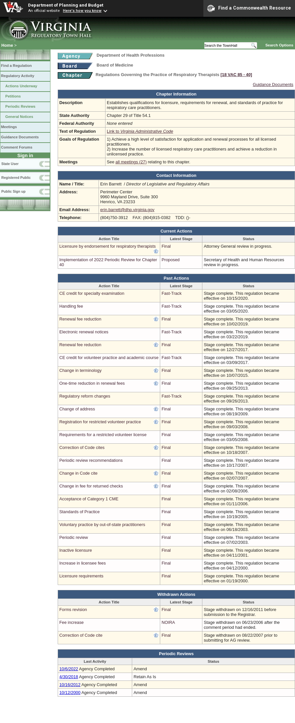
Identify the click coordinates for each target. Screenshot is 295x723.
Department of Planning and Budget (65, 5)
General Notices (19, 117)
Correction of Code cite (81, 635)
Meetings (9, 127)
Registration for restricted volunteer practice (100, 421)
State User (9, 164)
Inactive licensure (75, 550)
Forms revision (73, 609)
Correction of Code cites (81, 447)
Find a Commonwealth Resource (249, 8)
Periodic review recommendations (91, 460)
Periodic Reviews (20, 106)
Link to (140, 131)
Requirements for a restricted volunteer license (103, 434)
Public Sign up (13, 191)
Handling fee (71, 306)
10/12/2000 (69, 692)
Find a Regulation (16, 66)
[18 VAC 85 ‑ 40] (236, 74)
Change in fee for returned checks (91, 486)
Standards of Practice (79, 511)
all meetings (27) (131, 161)
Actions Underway (21, 86)
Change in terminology (80, 370)
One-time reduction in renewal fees (92, 383)
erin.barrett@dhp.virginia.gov (127, 209)
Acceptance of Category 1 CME (88, 498)
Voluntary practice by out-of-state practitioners (102, 524)
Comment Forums (16, 147)
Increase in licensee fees (82, 563)
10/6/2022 (68, 668)
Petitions (13, 96)
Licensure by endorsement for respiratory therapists (107, 246)
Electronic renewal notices (83, 331)
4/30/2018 (68, 676)
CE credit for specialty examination (91, 293)
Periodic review (73, 537)
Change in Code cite (78, 473)
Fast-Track (172, 293)
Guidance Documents (20, 137)
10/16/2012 (69, 684)
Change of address (77, 408)
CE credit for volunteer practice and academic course (109, 357)
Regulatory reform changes (84, 396)
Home (7, 45)
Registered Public (16, 178)
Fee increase (71, 622)
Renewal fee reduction (80, 319)
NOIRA (168, 622)
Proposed (171, 259)
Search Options (279, 45)
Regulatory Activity (17, 76)
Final (166, 246)
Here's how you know (82, 10)
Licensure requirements (81, 575)
